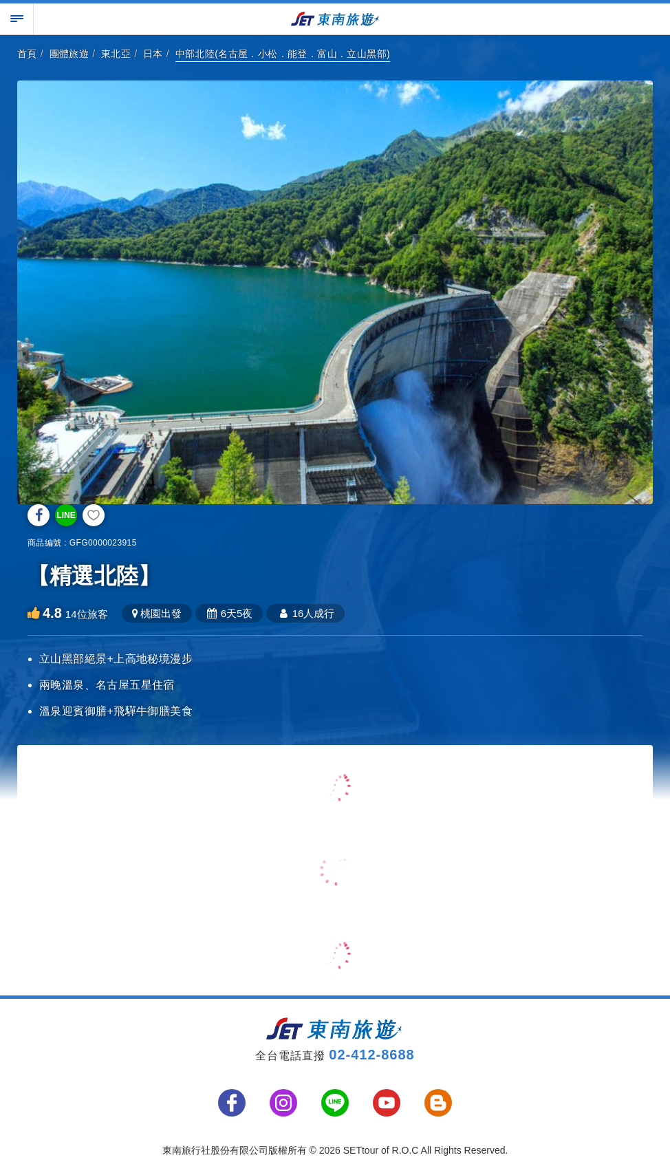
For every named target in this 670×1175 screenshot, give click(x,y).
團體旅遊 (69, 53)
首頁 (27, 53)
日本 (153, 53)
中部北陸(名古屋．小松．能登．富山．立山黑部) (283, 53)
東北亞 (116, 53)
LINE (65, 515)
